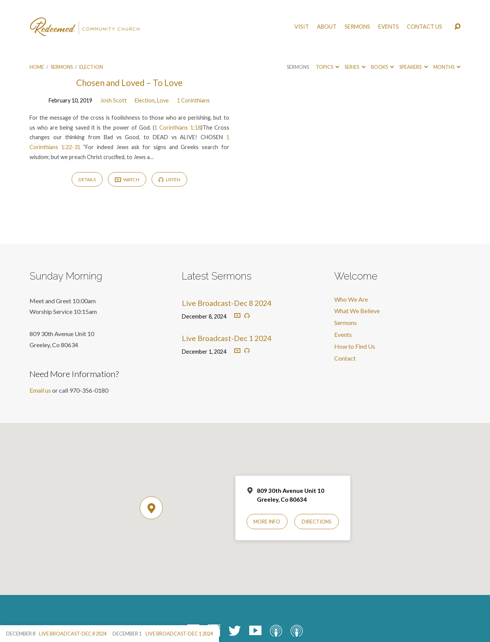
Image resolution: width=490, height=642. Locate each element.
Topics (327, 67)
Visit (301, 26)
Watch (127, 180)
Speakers (413, 67)
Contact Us (424, 26)
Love (163, 100)
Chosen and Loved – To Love (129, 83)
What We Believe (357, 310)
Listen (169, 179)
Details (87, 179)
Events (388, 26)
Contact (345, 358)
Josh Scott (113, 100)
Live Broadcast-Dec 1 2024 (226, 338)
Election (91, 67)
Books (382, 67)
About (326, 26)
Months (447, 67)
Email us (40, 390)
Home (36, 67)
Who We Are (351, 299)
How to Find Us (354, 346)
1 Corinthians (193, 100)
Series (355, 67)
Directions (317, 521)
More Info (266, 521)
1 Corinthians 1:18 (177, 127)
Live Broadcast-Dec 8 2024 (226, 303)
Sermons (357, 26)
